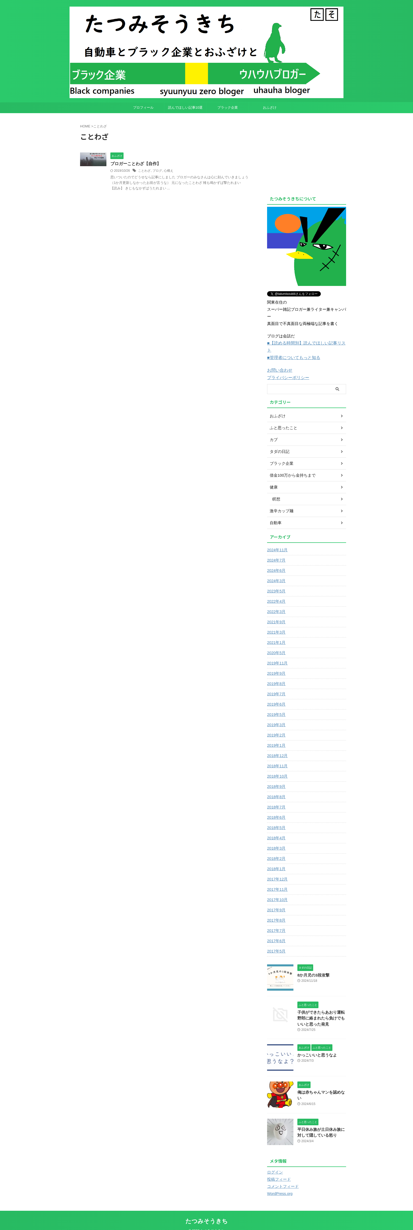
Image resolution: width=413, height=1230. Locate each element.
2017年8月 (276, 912)
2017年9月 (276, 902)
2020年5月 (276, 645)
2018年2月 (276, 850)
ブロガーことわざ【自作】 (135, 163)
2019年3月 (276, 717)
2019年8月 (276, 675)
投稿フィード (278, 1171)
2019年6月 (276, 696)
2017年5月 (276, 943)
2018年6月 (276, 809)
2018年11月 (277, 758)
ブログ (157, 171)
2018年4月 (276, 830)
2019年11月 (277, 655)
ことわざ (144, 171)
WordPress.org (279, 1185)
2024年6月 (276, 562)
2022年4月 (276, 593)
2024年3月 (276, 573)
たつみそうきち (206, 1213)
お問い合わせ (279, 362)
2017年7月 (276, 922)
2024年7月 (276, 552)
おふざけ (270, 107)
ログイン (274, 1164)
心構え (168, 171)
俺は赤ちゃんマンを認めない (321, 1084)
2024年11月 (277, 542)
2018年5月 (276, 819)
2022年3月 (276, 603)
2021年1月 (276, 634)
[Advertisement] (311, 153)
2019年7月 (276, 686)
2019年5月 (276, 706)
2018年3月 (276, 840)
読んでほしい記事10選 (185, 107)
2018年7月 (276, 799)
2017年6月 (276, 933)
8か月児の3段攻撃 (312, 967)
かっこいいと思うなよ (315, 1047)
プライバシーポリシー (287, 369)
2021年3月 (276, 624)
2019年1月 (276, 737)
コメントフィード (282, 1178)
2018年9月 (276, 778)
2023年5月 (276, 583)
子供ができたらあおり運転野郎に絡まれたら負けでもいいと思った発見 (321, 1010)
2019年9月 (276, 665)
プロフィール (143, 107)
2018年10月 (277, 768)
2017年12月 (277, 871)
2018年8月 (276, 789)
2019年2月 (276, 727)
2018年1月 (276, 861)
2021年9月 (276, 614)
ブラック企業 (227, 107)
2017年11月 (277, 881)
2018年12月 (277, 747)
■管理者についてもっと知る (292, 350)
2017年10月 (277, 891)
